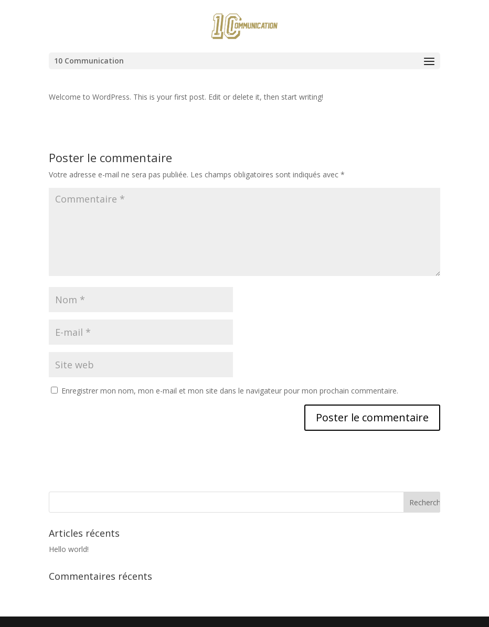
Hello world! (69, 549)
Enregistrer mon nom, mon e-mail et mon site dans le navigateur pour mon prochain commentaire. (229, 391)
